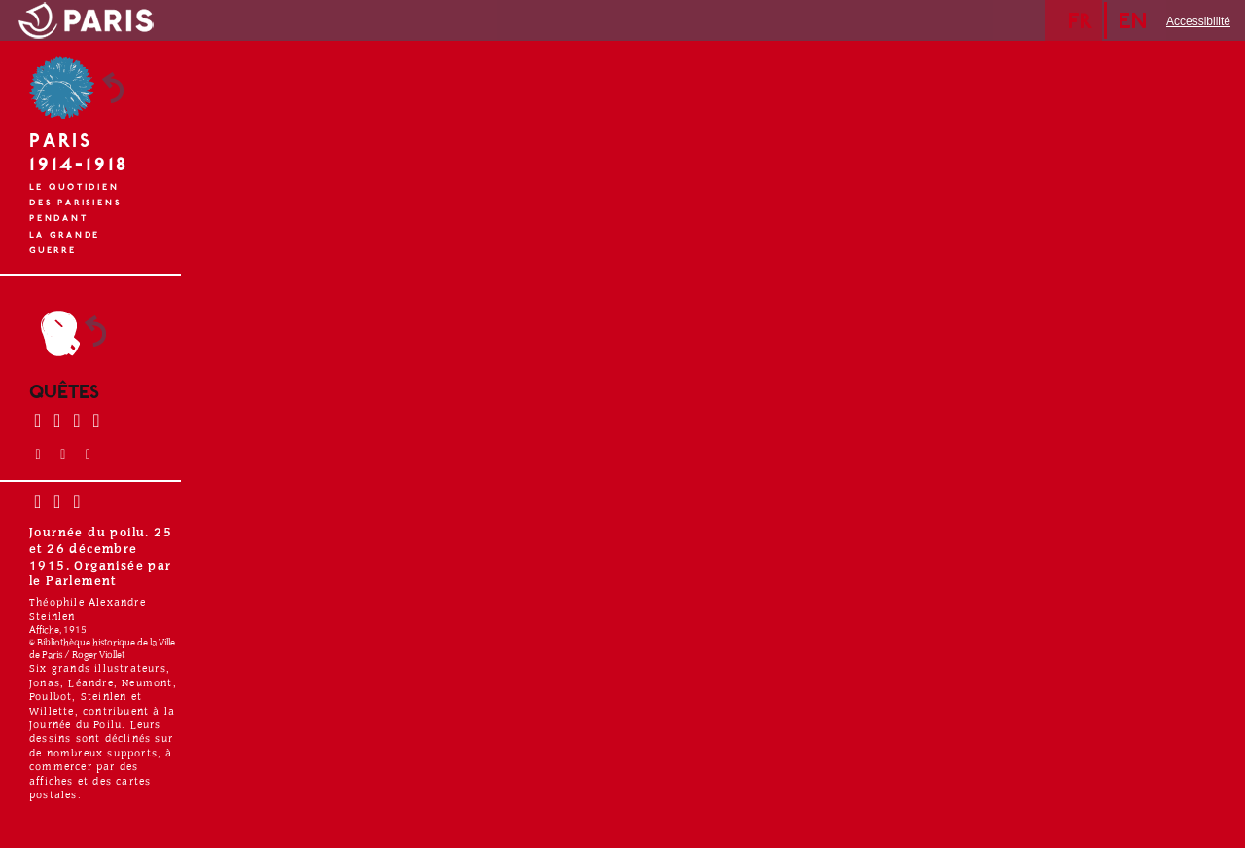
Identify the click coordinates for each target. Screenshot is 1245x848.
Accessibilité (1198, 21)
